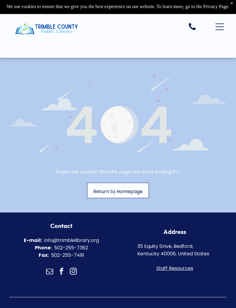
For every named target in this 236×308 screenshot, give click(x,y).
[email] (49, 272)
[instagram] (73, 272)
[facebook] (61, 272)
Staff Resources (174, 268)
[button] (219, 26)
